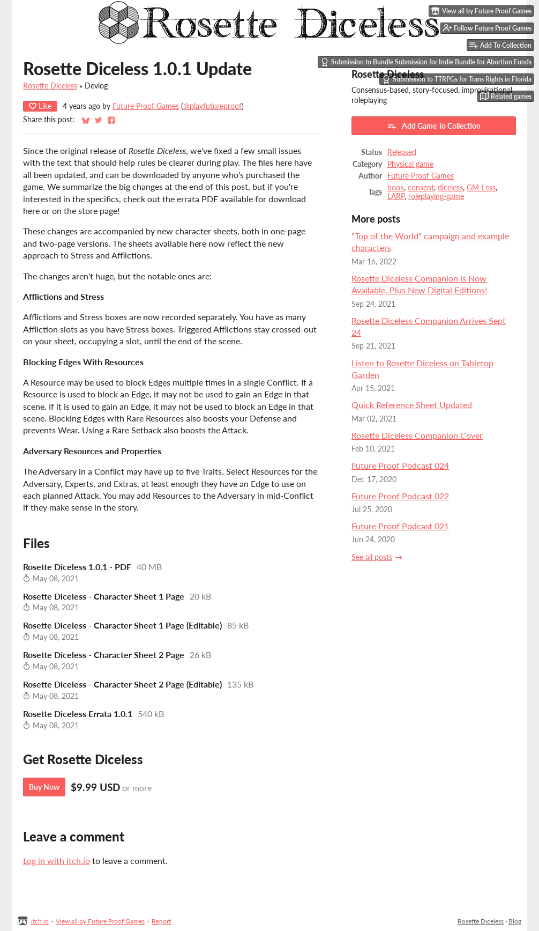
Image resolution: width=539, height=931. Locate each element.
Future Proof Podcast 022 (400, 496)
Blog (514, 921)
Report (161, 921)
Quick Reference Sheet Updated (411, 405)
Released (401, 152)
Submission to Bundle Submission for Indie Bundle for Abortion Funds (425, 62)
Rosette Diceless (50, 86)
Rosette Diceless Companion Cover (417, 435)
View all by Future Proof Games (100, 921)
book (395, 187)
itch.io (40, 921)
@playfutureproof (212, 106)
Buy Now (44, 787)
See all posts (371, 557)
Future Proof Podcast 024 (400, 465)
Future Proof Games (146, 106)
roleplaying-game (436, 196)
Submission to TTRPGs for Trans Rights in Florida (456, 79)
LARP (396, 196)
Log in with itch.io (56, 860)
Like (40, 105)
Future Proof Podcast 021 (400, 526)
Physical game (410, 164)
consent (421, 187)
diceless (450, 187)
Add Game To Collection (434, 126)
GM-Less (481, 187)
